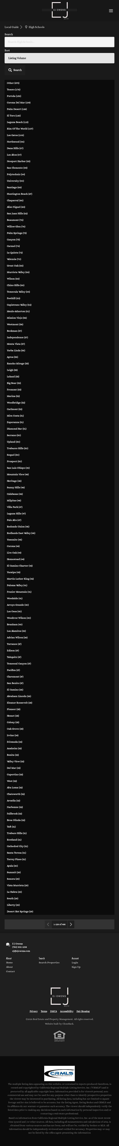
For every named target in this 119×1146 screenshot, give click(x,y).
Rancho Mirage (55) (18, 363)
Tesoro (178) (13, 89)
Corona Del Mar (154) (18, 102)
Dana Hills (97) (15, 148)
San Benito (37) (15, 683)
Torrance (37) (14, 644)
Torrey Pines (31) (16, 859)
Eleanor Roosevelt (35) (19, 702)
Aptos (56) (12, 357)
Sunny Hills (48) (16, 487)
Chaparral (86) (15, 200)
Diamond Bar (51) (16, 428)
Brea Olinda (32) (16, 820)
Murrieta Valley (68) (18, 272)
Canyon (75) (13, 239)
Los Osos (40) (14, 611)
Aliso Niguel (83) (16, 206)
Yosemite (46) (14, 539)
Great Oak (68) (15, 265)
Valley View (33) (15, 761)
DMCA (53, 1011)
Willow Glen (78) (16, 226)
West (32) (12, 781)
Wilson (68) (13, 278)
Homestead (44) (15, 559)
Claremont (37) (15, 676)
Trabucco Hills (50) (17, 448)
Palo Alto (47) (14, 520)
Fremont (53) (14, 389)
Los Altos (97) (14, 154)
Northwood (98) (15, 141)
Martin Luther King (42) (20, 578)
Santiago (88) (14, 187)
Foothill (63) (13, 298)
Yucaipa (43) (13, 572)
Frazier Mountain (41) (19, 591)
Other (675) (13, 83)
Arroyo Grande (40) (18, 604)
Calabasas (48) (15, 494)
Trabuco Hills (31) (17, 833)
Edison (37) (13, 650)
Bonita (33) (13, 754)
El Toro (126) (14, 115)
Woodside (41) (14, 598)
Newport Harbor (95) (18, 161)
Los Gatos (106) (15, 135)
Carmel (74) (13, 246)
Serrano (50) (14, 435)
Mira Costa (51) (15, 415)
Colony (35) (13, 722)
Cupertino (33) (15, 774)
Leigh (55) (12, 370)
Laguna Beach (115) (17, 122)
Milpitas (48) (14, 500)
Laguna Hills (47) (16, 513)
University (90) (15, 180)
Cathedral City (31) (17, 846)
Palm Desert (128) (17, 109)
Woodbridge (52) (16, 402)
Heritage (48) (14, 480)
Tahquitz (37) (14, 657)
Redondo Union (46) (18, 526)
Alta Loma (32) (15, 787)
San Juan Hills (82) (17, 213)
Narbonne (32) (15, 807)
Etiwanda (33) (14, 741)
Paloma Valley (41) (17, 585)
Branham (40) (14, 624)
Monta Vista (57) (16, 343)
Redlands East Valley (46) (21, 533)
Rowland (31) (14, 839)
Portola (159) (14, 96)
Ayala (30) (12, 865)
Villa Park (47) (14, 507)
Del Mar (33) (13, 767)
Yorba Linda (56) (16, 350)
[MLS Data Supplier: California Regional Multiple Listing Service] (59, 1073)
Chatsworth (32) (16, 794)
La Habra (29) (14, 891)
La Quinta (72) (15, 252)
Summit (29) (14, 872)
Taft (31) (11, 826)
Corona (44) (13, 546)
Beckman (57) (14, 330)
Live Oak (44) (14, 552)
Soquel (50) (13, 454)
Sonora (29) (13, 878)
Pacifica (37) (13, 670)
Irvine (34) (12, 735)
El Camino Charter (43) (20, 565)
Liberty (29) (13, 904)
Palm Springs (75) (17, 233)
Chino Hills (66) (15, 285)
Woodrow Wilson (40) (19, 617)
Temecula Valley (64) (18, 291)
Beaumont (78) (15, 220)
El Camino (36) (15, 689)
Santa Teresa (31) (16, 852)
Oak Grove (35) (15, 728)
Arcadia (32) (13, 800)
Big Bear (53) (14, 383)
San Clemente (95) (17, 167)
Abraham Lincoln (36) (19, 696)
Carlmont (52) (14, 409)
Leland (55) (13, 376)
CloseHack (68, 1023)
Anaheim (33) (14, 748)
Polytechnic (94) (16, 174)
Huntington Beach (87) (19, 193)
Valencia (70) (14, 259)
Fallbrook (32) (14, 813)
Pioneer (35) (13, 709)
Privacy (34, 1011)
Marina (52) (13, 396)
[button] (15, 70)
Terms (44, 1011)
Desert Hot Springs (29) (20, 911)
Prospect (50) (14, 461)
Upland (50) (13, 441)
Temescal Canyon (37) (19, 663)
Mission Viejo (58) (17, 317)
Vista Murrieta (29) (17, 885)
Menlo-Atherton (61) (18, 311)
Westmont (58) (15, 324)
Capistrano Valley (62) (19, 304)
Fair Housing (83, 1011)
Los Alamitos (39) (16, 631)
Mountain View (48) (18, 474)
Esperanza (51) (15, 422)
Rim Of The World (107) (20, 128)
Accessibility (66, 1011)
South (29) (12, 898)
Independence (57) (17, 337)
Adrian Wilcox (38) (17, 637)
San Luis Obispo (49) (18, 467)
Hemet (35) (13, 715)
